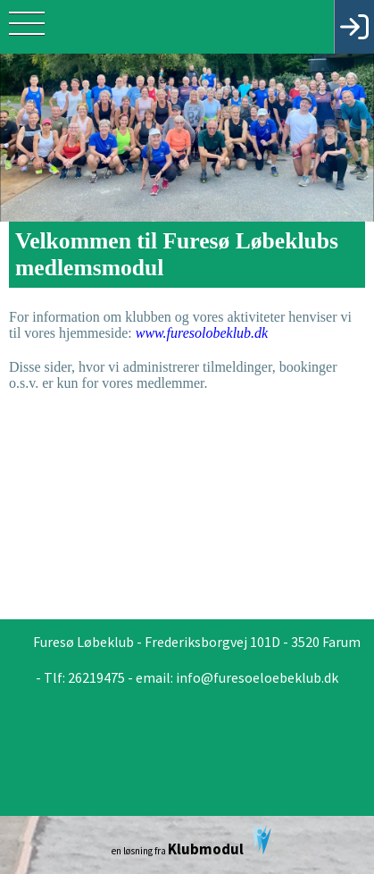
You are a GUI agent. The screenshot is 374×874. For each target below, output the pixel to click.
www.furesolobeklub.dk (202, 332)
